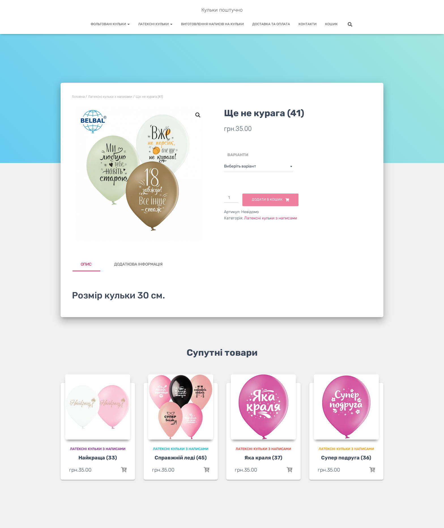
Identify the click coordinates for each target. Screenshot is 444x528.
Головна (78, 97)
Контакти (307, 24)
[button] (198, 115)
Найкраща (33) (97, 458)
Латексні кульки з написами (110, 97)
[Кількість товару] (231, 198)
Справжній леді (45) (181, 458)
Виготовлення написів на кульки (212, 24)
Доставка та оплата (271, 24)
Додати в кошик (267, 200)
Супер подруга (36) (346, 458)
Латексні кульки (155, 24)
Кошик (331, 24)
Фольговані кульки (110, 24)
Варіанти (237, 154)
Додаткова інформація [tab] (138, 264)
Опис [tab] (86, 264)
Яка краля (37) (263, 458)
